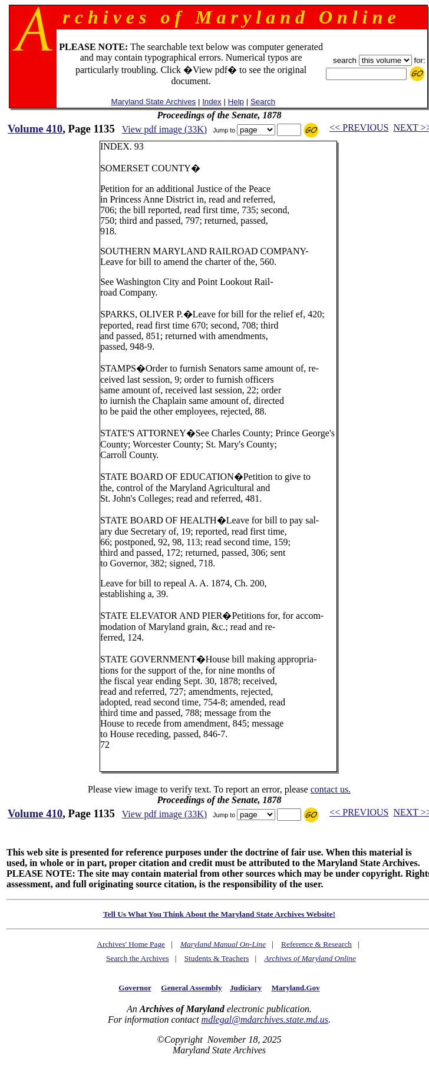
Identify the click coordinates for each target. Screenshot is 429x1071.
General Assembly (191, 987)
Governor (134, 987)
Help (236, 101)
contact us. (331, 789)
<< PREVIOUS (358, 127)
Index (212, 101)
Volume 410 (35, 128)
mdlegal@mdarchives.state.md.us (265, 1019)
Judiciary (246, 987)
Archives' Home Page (131, 944)
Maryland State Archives (153, 101)
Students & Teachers (216, 958)
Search (262, 101)
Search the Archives (137, 958)
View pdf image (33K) (164, 129)
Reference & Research (316, 944)
